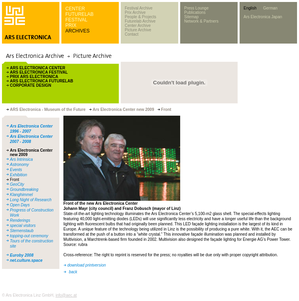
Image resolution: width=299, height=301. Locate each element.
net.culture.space (26, 260)
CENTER (75, 8)
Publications (195, 12)
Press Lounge (196, 8)
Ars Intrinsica (21, 159)
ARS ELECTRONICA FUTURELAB (41, 81)
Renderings (20, 220)
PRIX (70, 25)
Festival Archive (138, 8)
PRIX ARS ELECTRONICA (34, 76)
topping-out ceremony (29, 236)
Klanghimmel (21, 194)
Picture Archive (138, 30)
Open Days (20, 205)
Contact (131, 34)
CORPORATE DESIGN (30, 85)
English (250, 8)
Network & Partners (201, 21)
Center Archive (138, 25)
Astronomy (19, 164)
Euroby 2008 (21, 255)
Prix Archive (135, 12)
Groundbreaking (24, 189)
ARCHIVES (77, 31)
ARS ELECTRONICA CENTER (37, 68)
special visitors (23, 225)
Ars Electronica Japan (263, 17)
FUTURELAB (79, 14)
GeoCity (17, 184)
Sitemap (191, 17)
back (73, 272)
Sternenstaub (22, 231)
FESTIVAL (76, 20)
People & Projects (140, 17)
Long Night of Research (30, 200)
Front (14, 179)
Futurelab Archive (140, 21)
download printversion (86, 265)
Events (16, 170)
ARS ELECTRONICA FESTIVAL (39, 72)
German (270, 8)
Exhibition (18, 175)
